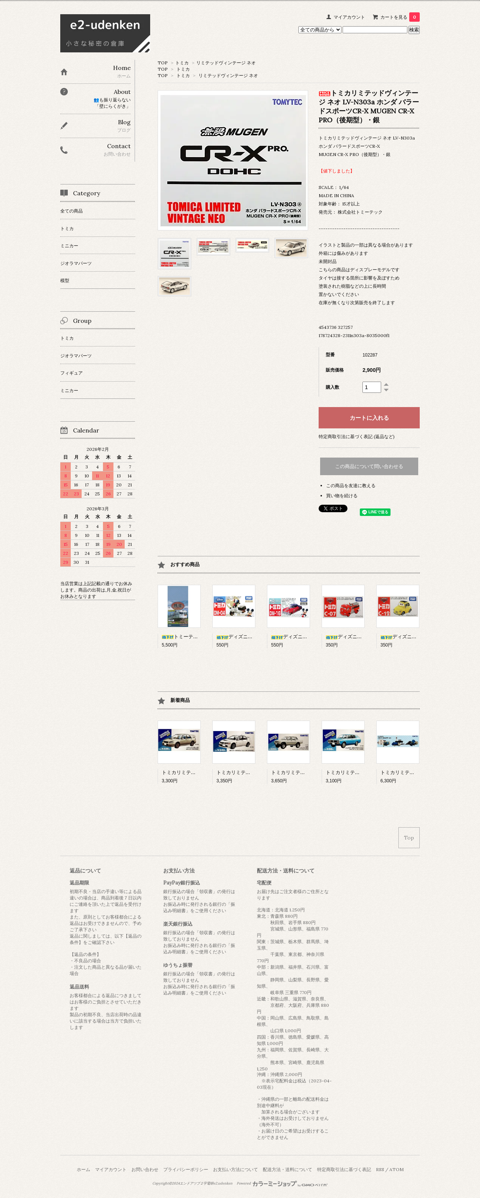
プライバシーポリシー (185, 1169)
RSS (380, 1169)
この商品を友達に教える (351, 485)
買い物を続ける (342, 495)
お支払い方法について (235, 1169)
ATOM (396, 1169)
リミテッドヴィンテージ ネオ (226, 62)
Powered (282, 1183)
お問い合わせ (144, 1169)
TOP (163, 62)
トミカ (182, 62)
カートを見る (400, 17)
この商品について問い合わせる (369, 466)
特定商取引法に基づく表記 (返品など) (357, 436)
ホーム (83, 1169)
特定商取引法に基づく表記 (344, 1169)
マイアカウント (349, 17)
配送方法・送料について (287, 1169)
